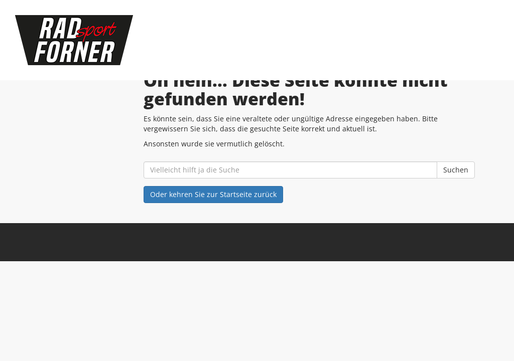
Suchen (455, 169)
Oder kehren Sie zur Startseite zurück (213, 194)
